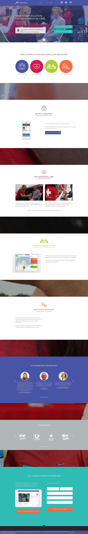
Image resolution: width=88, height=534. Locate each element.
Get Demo (49, 2)
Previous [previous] (14, 381)
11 (48, 447)
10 (47, 447)
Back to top (44, 526)
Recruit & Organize (22, 67)
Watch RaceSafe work (63, 26)
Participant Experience (66, 67)
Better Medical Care (36, 67)
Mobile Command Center (51, 67)
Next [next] (73, 381)
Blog (41, 2)
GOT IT (72, 532)
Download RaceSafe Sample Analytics (28, 511)
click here (13, 532)
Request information (63, 31)
